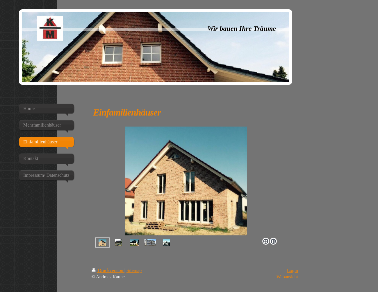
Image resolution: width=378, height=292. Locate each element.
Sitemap (134, 270)
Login (292, 270)
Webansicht (287, 276)
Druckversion (108, 270)
